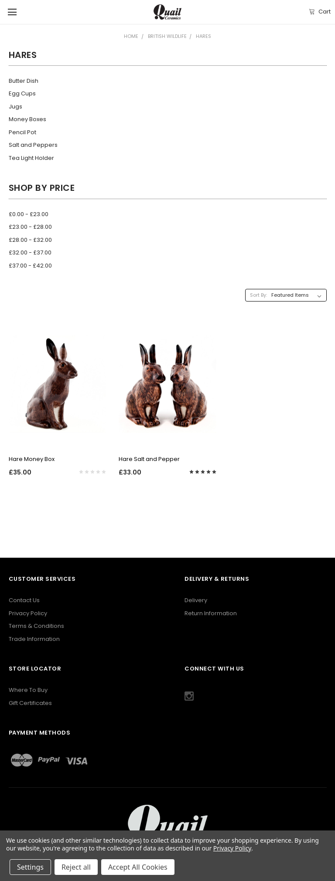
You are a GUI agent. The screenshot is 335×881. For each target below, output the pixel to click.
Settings (30, 867)
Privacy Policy (28, 613)
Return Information (211, 613)
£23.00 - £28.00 (30, 227)
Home (131, 36)
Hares (203, 36)
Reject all (76, 867)
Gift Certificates (30, 703)
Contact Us (24, 600)
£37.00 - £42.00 (30, 265)
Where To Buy (28, 690)
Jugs (15, 106)
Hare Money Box (32, 459)
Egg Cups (22, 93)
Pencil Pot (22, 132)
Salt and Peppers (33, 145)
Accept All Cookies (138, 867)
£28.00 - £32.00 (30, 240)
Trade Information (34, 639)
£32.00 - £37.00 (30, 252)
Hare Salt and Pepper (149, 459)
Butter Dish (23, 81)
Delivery (196, 600)
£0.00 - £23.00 (28, 214)
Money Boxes (27, 119)
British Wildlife (167, 36)
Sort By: (258, 294)
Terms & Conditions (36, 626)
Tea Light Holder (31, 158)
